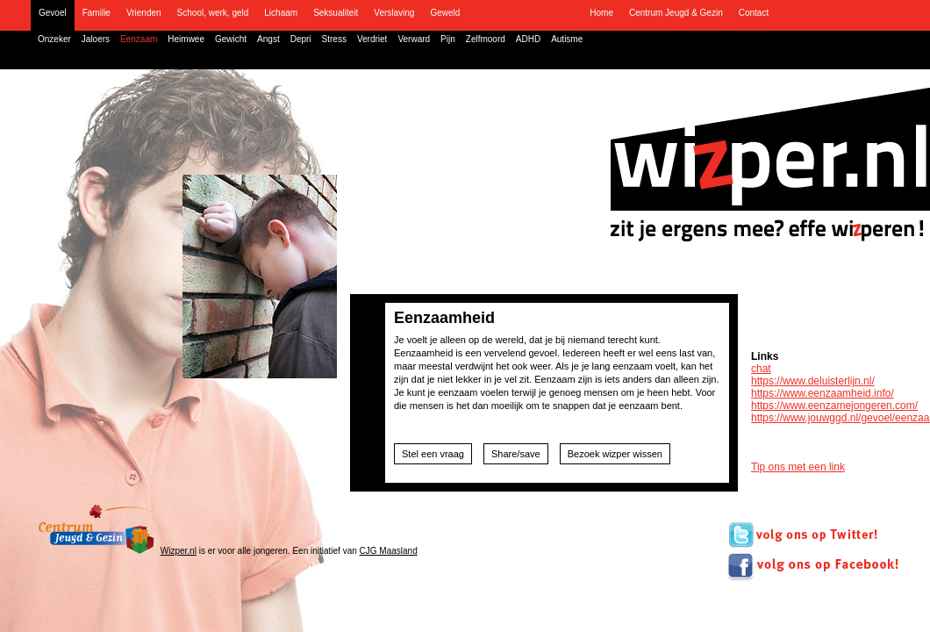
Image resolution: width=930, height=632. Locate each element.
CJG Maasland (389, 551)
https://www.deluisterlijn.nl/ (813, 381)
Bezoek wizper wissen (615, 454)
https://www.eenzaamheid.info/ (822, 393)
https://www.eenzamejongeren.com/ (834, 405)
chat (761, 369)
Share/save (515, 454)
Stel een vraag (433, 454)
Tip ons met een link (798, 467)
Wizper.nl (179, 551)
